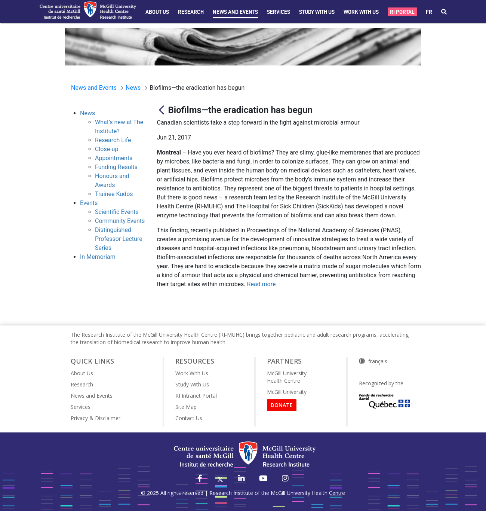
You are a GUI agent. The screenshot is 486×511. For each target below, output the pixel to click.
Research (191, 12)
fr (429, 12)
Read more (261, 284)
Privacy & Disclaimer (95, 418)
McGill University (287, 391)
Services (278, 12)
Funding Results (116, 167)
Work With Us (361, 12)
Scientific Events (117, 211)
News (87, 113)
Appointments (113, 158)
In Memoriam (98, 256)
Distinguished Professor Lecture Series (118, 238)
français (377, 361)
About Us (157, 12)
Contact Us (188, 418)
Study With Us (192, 384)
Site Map (186, 406)
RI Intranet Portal (196, 395)
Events (89, 202)
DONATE (282, 405)
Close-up (106, 149)
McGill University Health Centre (287, 377)
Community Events (120, 220)
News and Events (235, 12)
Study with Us (317, 12)
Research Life (113, 140)
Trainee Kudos (114, 194)
